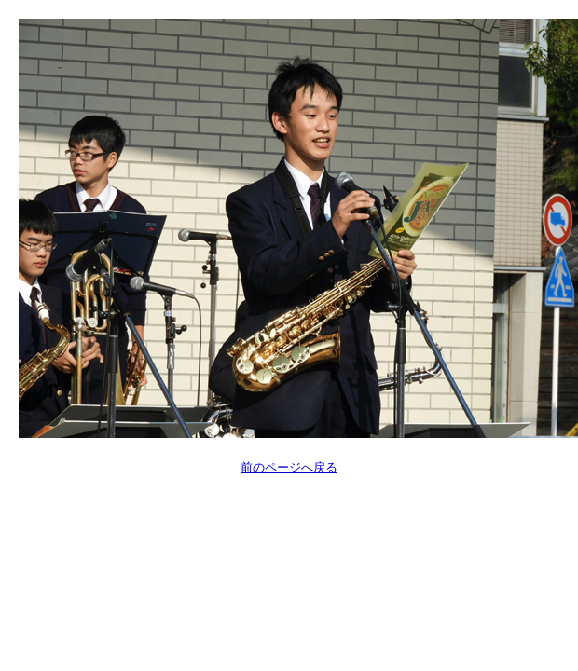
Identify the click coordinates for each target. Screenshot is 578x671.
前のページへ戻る (289, 467)
